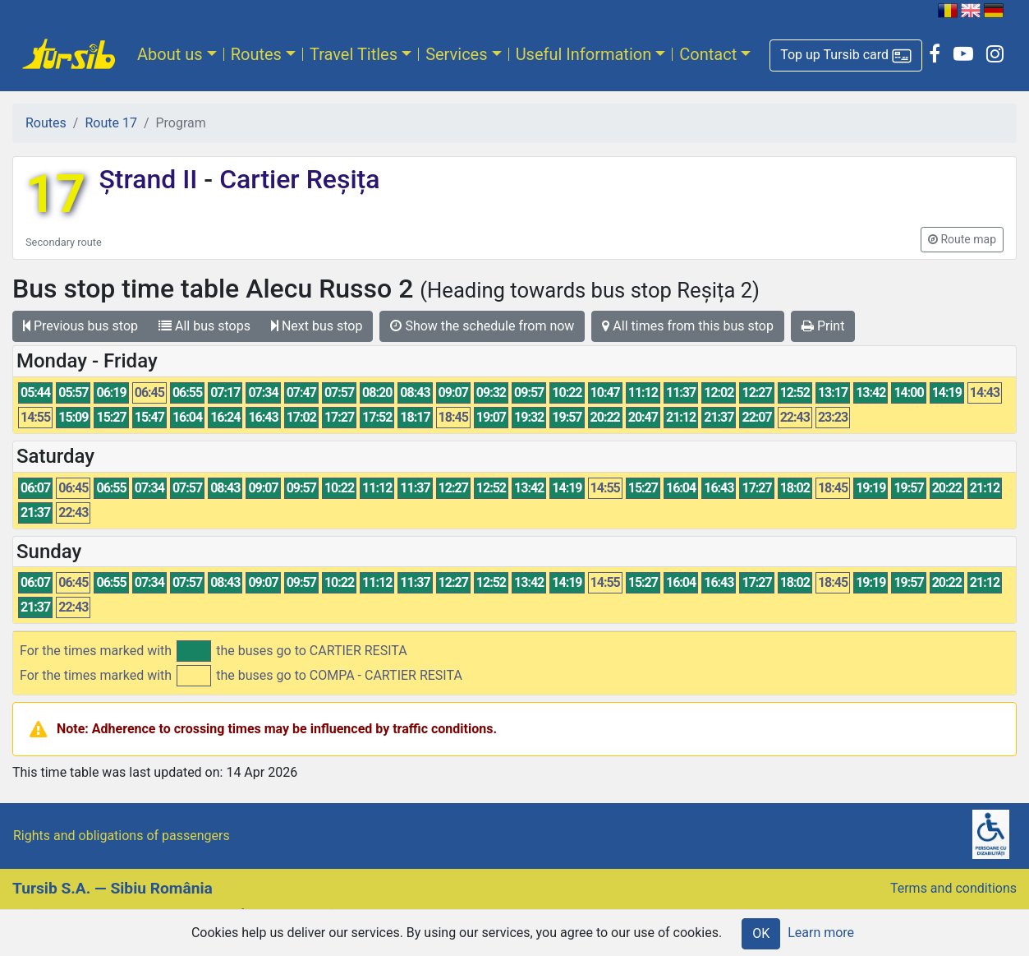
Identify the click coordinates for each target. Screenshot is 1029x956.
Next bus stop (317, 326)
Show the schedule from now (482, 326)
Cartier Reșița (296, 179)
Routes (256, 54)
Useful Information (584, 54)
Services (456, 54)
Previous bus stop (80, 326)
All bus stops (204, 326)
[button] (845, 55)
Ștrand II (151, 179)
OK (760, 933)
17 (55, 194)
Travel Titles (353, 54)
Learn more (821, 932)
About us (170, 54)
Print (823, 326)
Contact (708, 54)
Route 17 (110, 123)
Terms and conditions (953, 888)
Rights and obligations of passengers (121, 835)
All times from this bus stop (688, 326)
